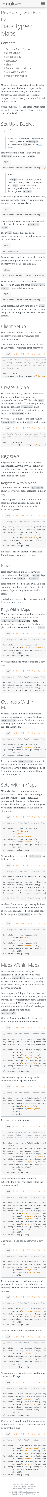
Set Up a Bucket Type (17, 49)
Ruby (15, 354)
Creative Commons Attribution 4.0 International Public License (23, 1487)
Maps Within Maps (16, 75)
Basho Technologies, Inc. (30, 1492)
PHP (22, 354)
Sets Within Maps (15, 71)
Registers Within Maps (18, 482)
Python (31, 354)
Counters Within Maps (17, 68)
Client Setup (12, 52)
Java (8, 354)
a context (18, 602)
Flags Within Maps (15, 609)
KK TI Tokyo (30, 1494)
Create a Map (13, 56)
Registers (11, 60)
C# (38, 354)
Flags (8, 64)
